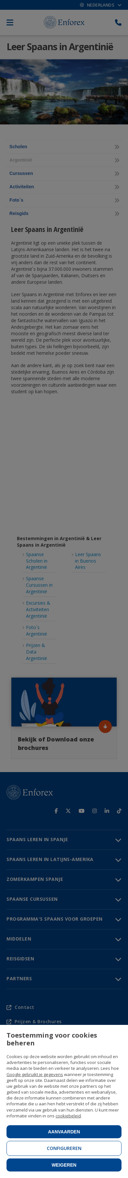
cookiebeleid (68, 1116)
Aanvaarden (64, 1131)
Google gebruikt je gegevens (34, 1074)
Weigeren (64, 1165)
